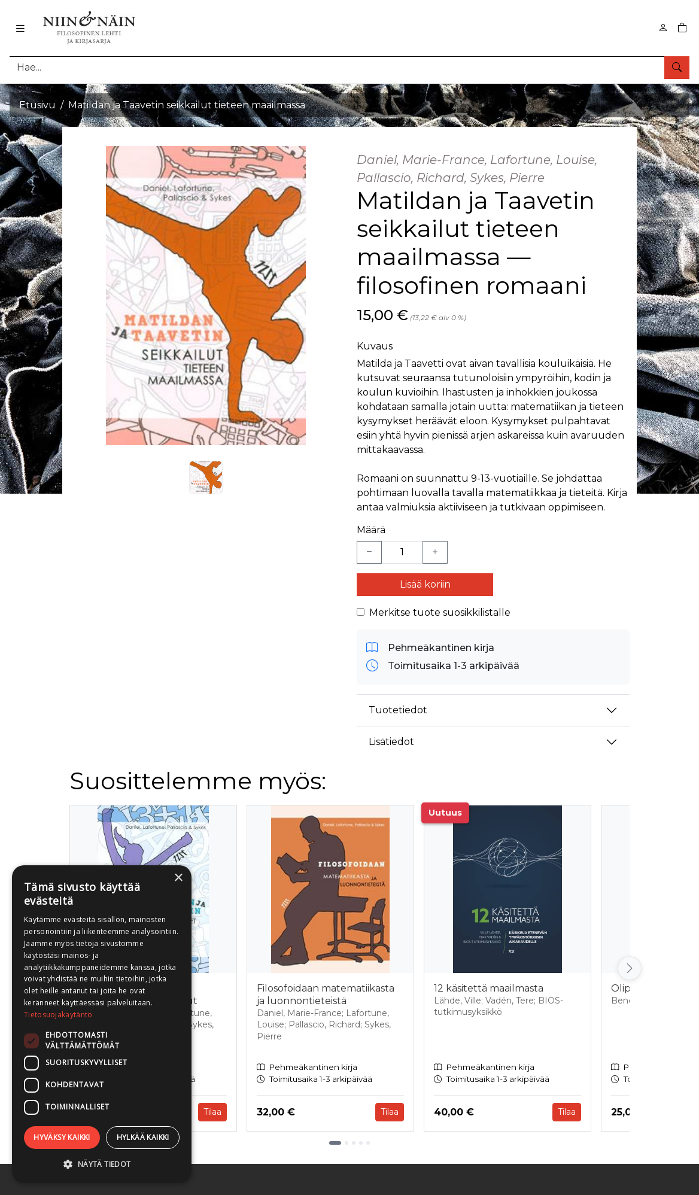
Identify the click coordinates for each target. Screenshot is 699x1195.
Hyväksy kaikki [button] (62, 1137)
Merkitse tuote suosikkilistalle (439, 612)
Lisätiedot (391, 741)
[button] (102, 1164)
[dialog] (102, 1024)
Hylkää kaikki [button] (143, 1137)
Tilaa (212, 1111)
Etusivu (37, 105)
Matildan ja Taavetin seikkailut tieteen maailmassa (186, 105)
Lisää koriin (425, 584)
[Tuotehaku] (349, 67)
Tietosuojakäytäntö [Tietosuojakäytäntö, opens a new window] (58, 1014)
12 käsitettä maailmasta (488, 988)
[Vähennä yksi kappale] (369, 552)
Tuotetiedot (398, 710)
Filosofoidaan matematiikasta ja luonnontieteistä (325, 995)
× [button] (178, 878)
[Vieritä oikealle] (630, 968)
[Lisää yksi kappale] (435, 552)
